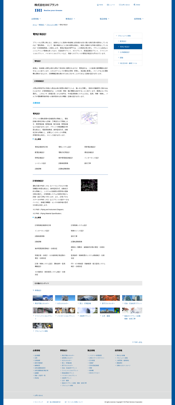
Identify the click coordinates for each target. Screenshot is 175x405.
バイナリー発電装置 (95, 355)
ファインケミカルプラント (70, 370)
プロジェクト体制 (124, 36)
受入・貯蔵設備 (67, 363)
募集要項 (119, 363)
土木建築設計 (125, 52)
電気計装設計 (125, 47)
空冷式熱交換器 (94, 365)
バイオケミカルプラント (69, 375)
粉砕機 (91, 370)
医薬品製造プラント (68, 373)
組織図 (37, 373)
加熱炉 (91, 363)
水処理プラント (67, 378)
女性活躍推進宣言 (40, 368)
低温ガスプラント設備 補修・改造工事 (74, 383)
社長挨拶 (37, 360)
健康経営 (37, 365)
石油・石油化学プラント (69, 368)
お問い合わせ (125, 5)
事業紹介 (38, 290)
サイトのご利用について (75, 402)
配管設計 (123, 41)
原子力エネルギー (67, 365)
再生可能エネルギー (68, 355)
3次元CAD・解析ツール (128, 63)
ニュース (112, 5)
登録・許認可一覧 (40, 375)
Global (138, 5)
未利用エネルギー (67, 358)
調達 (121, 58)
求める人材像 (121, 355)
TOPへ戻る (138, 342)
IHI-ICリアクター (94, 373)
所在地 (37, 378)
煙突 (90, 368)
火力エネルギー (67, 360)
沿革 (36, 358)
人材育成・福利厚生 (123, 360)
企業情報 (36, 350)
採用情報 (118, 350)
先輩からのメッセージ (123, 365)
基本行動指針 (39, 363)
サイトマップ (39, 402)
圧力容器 (92, 360)
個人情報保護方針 (55, 402)
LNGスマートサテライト (96, 358)
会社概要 (37, 355)
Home (101, 5)
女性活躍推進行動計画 (41, 370)
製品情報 (91, 350)
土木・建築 (65, 380)
